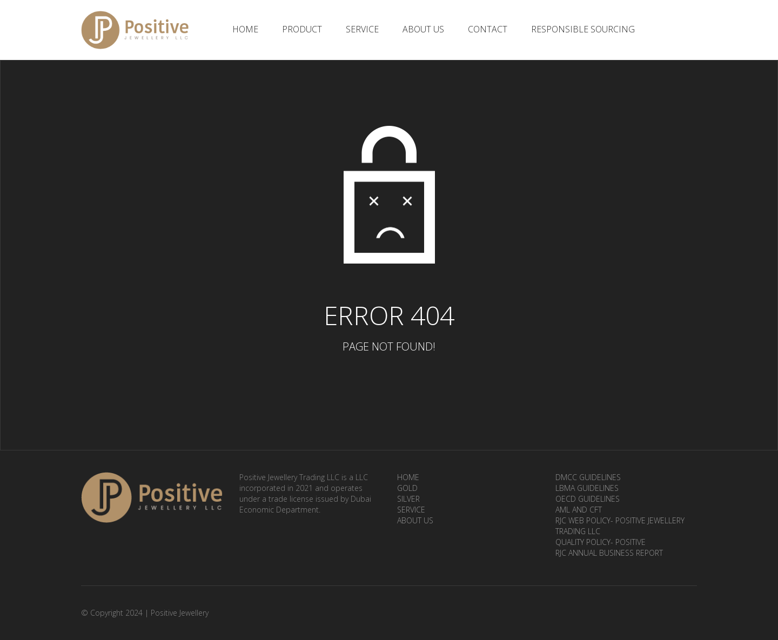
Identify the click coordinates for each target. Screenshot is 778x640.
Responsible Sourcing (583, 29)
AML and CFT (578, 509)
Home (245, 29)
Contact (487, 29)
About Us (423, 29)
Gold (407, 488)
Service (362, 29)
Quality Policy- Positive (600, 542)
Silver (408, 499)
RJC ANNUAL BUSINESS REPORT (609, 553)
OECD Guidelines (587, 499)
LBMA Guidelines (587, 488)
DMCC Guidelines (588, 477)
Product (302, 29)
